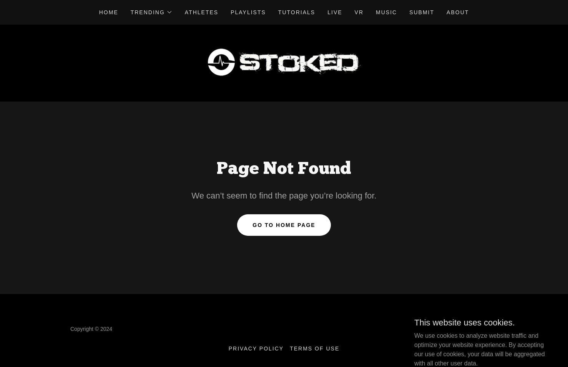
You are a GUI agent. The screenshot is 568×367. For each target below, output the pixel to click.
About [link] (458, 12)
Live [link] (334, 12)
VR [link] (359, 12)
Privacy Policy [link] (256, 348)
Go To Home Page (283, 225)
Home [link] (108, 12)
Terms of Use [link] (314, 348)
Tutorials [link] (296, 12)
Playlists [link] (248, 12)
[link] (284, 62)
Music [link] (386, 12)
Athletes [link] (201, 12)
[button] (152, 12)
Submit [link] (421, 12)
